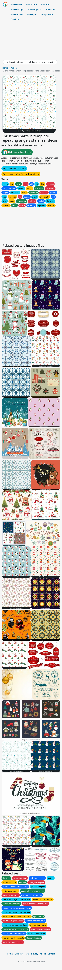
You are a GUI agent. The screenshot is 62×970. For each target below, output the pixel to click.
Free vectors (16, 4)
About (43, 953)
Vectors (13, 67)
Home (5, 67)
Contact (51, 953)
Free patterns (47, 14)
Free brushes (17, 14)
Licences (19, 953)
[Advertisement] (31, 41)
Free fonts (46, 4)
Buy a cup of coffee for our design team (21, 174)
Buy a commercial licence (14, 168)
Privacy (34, 953)
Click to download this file (17, 152)
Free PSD (15, 19)
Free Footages (17, 9)
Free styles (32, 14)
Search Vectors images (14, 62)
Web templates (35, 9)
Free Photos (31, 4)
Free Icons (50, 9)
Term (26, 953)
